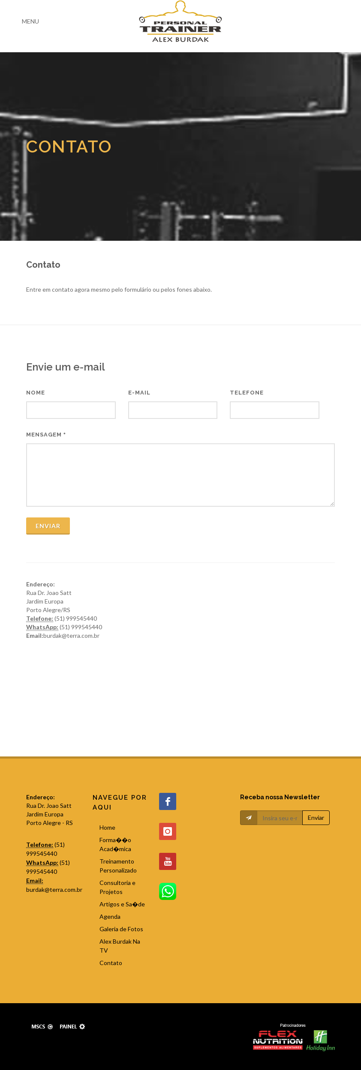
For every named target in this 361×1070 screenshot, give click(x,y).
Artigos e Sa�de (122, 904)
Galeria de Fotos (121, 929)
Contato (110, 962)
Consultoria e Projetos (117, 887)
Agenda (109, 916)
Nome (35, 392)
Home (107, 827)
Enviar (48, 525)
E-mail (139, 392)
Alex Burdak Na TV (119, 946)
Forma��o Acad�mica (115, 844)
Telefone (247, 392)
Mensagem (46, 434)
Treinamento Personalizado (118, 866)
